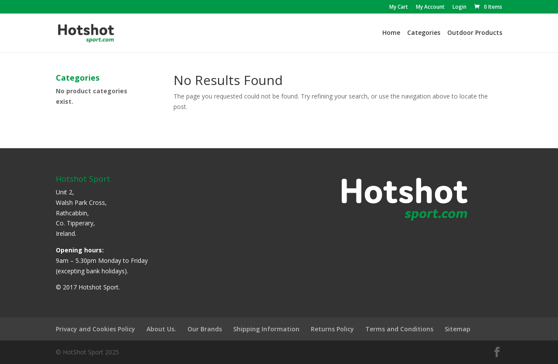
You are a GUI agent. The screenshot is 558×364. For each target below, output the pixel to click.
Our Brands (204, 329)
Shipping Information (266, 329)
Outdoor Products (474, 33)
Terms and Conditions (399, 329)
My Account (430, 7)
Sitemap (457, 329)
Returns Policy (332, 329)
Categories (423, 33)
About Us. (161, 329)
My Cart (398, 7)
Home (391, 33)
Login (459, 7)
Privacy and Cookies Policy (95, 329)
